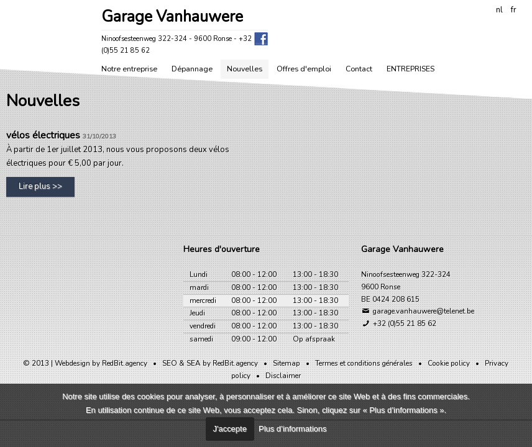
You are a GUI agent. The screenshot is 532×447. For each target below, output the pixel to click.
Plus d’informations (292, 428)
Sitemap (286, 363)
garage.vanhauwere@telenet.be (417, 311)
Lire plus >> (40, 186)
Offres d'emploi (304, 69)
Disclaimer (283, 376)
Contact (359, 69)
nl (499, 10)
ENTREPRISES (410, 69)
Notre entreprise (129, 69)
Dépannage (192, 69)
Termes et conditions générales (364, 363)
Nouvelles (244, 69)
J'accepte (230, 428)
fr (513, 10)
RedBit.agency (124, 363)
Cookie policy (449, 363)
